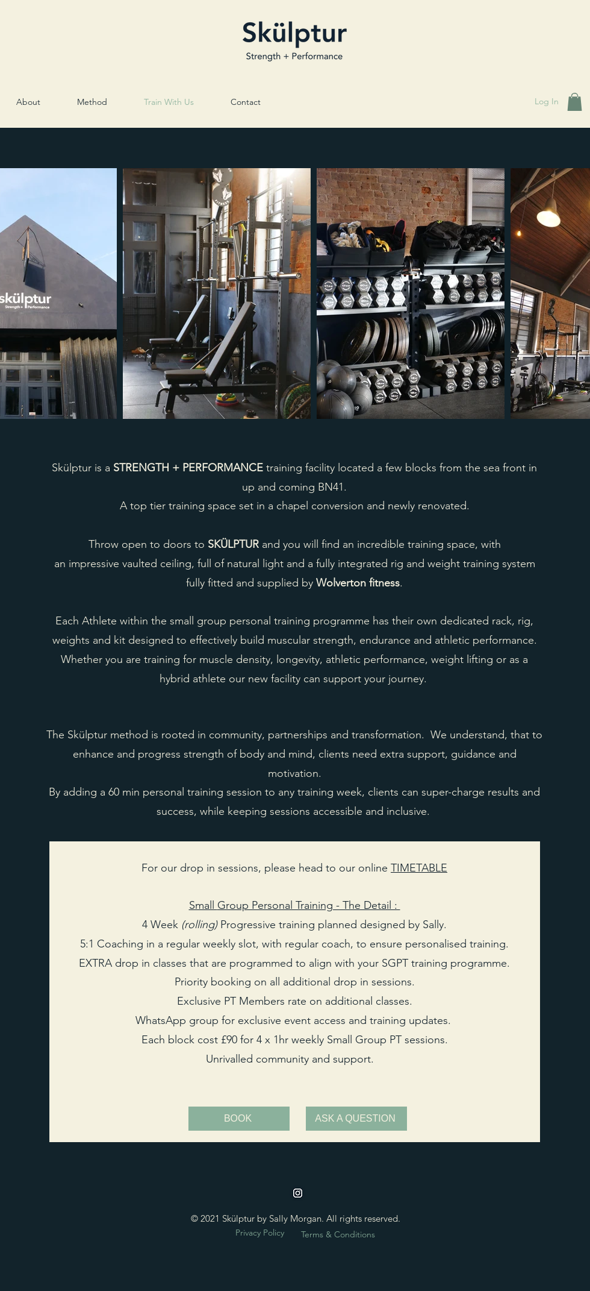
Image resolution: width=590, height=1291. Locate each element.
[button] (574, 102)
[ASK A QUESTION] (356, 1119)
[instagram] (298, 1193)
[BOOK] (239, 1119)
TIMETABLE (419, 868)
